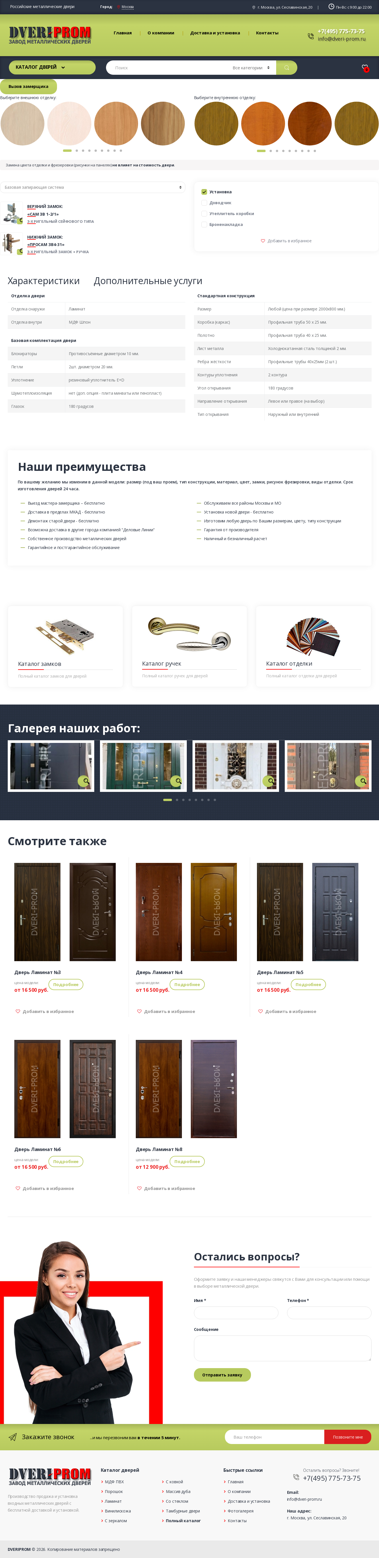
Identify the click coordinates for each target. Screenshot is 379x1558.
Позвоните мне (348, 1437)
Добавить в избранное (289, 240)
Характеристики (44, 281)
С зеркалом (116, 1520)
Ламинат (113, 1501)
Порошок (114, 1491)
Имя (200, 1300)
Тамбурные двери (183, 1511)
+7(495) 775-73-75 (341, 31)
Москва (128, 6)
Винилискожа (118, 1511)
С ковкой (174, 1481)
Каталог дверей (36, 67)
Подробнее (66, 984)
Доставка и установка (215, 33)
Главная (123, 33)
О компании (161, 33)
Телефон (298, 1300)
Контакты (267, 33)
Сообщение (206, 1329)
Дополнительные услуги (148, 281)
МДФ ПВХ (114, 1481)
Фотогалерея (240, 1511)
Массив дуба (178, 1491)
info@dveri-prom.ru (342, 38)
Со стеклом (177, 1501)
